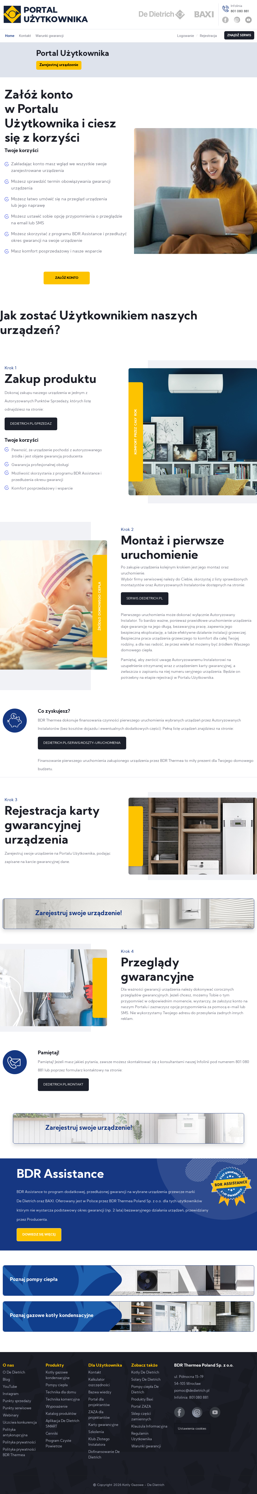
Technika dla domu (61, 1392)
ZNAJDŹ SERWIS (239, 35)
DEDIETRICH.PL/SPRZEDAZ (31, 424)
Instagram (11, 1394)
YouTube (10, 1387)
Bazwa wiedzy (99, 1392)
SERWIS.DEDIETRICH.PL (144, 598)
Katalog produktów (61, 1414)
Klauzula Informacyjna (149, 1426)
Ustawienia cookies (192, 1429)
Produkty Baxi (142, 1399)
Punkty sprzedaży (17, 1401)
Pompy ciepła (57, 1385)
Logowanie (185, 36)
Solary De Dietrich (146, 1380)
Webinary (10, 1415)
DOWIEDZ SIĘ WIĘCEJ (39, 1234)
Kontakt (25, 36)
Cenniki (52, 1434)
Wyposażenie (57, 1407)
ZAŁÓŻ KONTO (66, 278)
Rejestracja (208, 36)
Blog (6, 1380)
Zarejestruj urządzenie (58, 65)
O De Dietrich (14, 1372)
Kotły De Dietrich (145, 1372)
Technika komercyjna (63, 1399)
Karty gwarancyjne (103, 1425)
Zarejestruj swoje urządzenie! (78, 914)
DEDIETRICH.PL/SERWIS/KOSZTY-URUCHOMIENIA (82, 743)
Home (9, 36)
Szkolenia (96, 1432)
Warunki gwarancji (50, 36)
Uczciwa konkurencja (20, 1423)
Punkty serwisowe (17, 1408)
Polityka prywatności (19, 1442)
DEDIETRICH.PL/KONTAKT (63, 1084)
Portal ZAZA (141, 1407)
